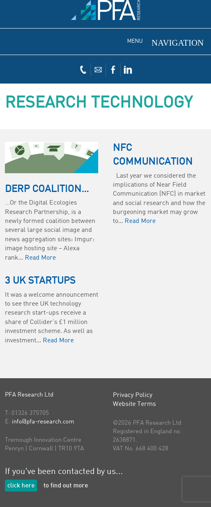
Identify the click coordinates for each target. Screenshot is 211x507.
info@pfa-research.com (43, 422)
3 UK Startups (40, 281)
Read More (40, 258)
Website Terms (134, 404)
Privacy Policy (132, 395)
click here (21, 486)
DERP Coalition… (47, 189)
